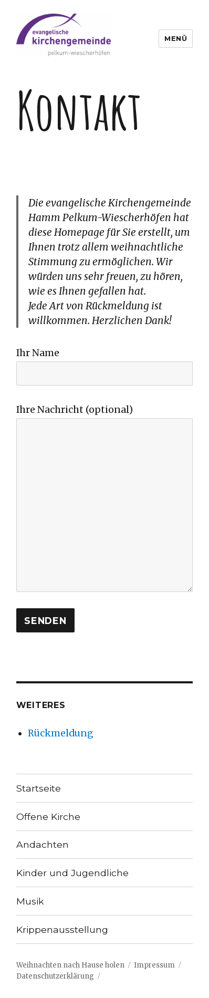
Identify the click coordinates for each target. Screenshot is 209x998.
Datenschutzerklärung (55, 976)
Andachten (42, 844)
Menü (175, 38)
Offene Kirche (48, 816)
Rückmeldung (60, 733)
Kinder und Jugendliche (72, 872)
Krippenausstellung (62, 929)
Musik (30, 901)
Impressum (154, 965)
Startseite (38, 788)
